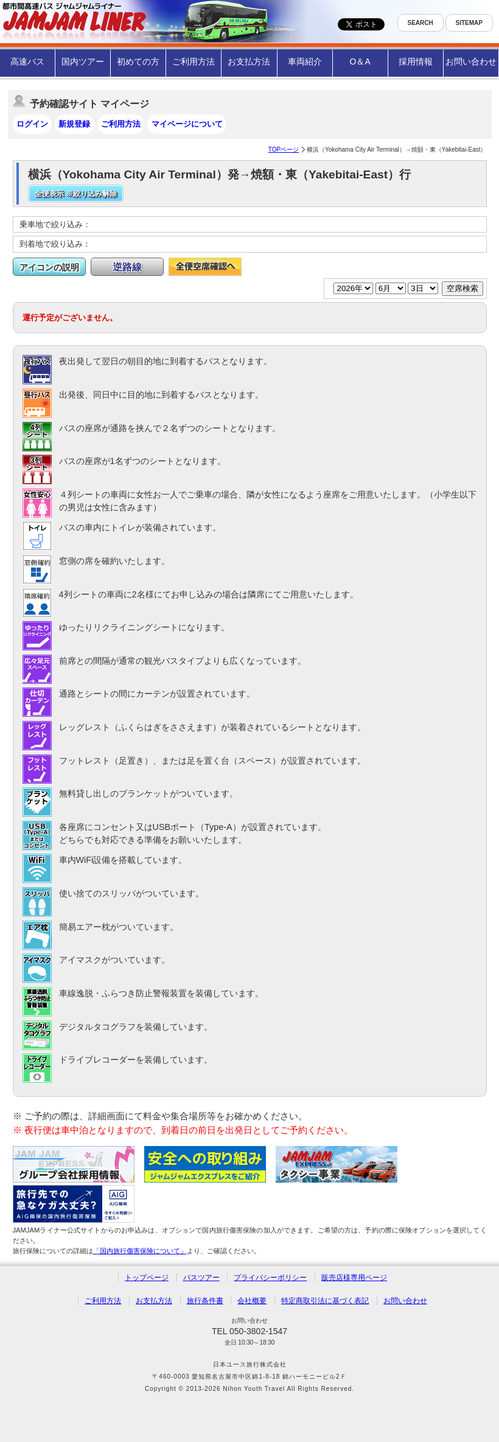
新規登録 (74, 123)
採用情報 (416, 61)
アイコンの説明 (49, 267)
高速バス (27, 61)
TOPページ (283, 149)
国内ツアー (82, 61)
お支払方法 (249, 61)
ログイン (32, 123)
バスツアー (201, 1277)
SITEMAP (469, 22)
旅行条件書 (205, 1300)
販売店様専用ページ (354, 1277)
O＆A (360, 61)
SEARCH (420, 22)
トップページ (147, 1277)
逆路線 (127, 267)
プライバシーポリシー (270, 1277)
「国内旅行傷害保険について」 (140, 1250)
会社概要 (252, 1300)
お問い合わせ (471, 61)
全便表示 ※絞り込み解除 (76, 193)
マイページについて (187, 123)
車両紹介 (305, 61)
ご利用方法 (193, 61)
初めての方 (138, 61)
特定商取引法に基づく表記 (325, 1300)
